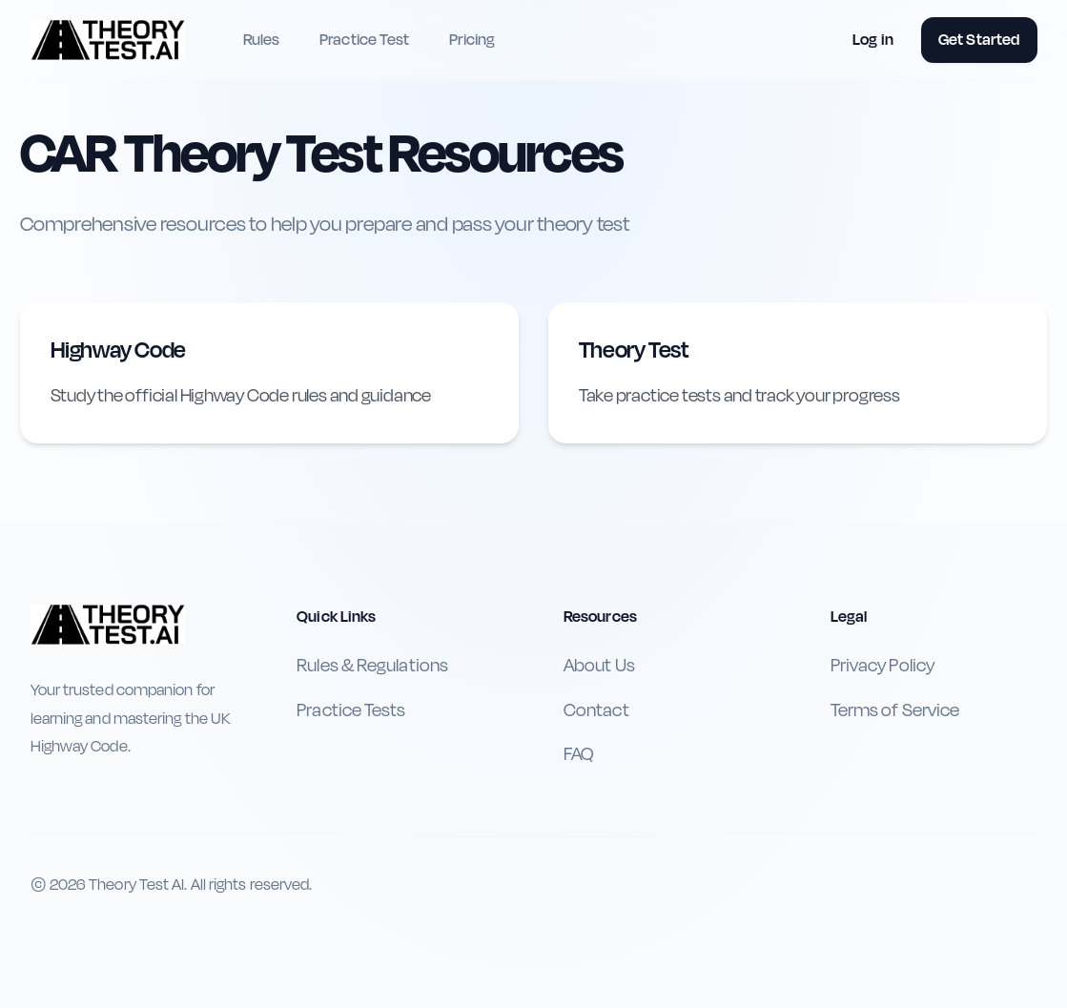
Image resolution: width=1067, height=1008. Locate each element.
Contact (596, 710)
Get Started (978, 39)
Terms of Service (895, 710)
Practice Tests (351, 710)
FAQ (578, 754)
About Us (599, 665)
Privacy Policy (882, 665)
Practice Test (364, 39)
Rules (261, 39)
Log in (872, 39)
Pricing (472, 39)
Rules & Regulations (372, 665)
